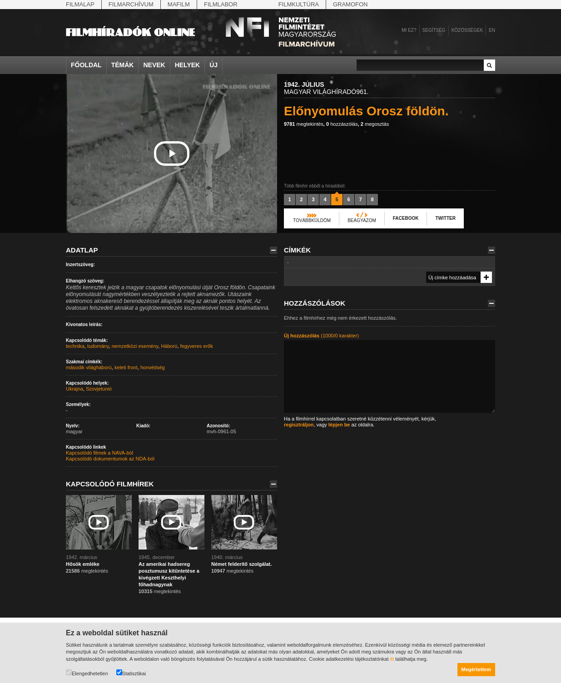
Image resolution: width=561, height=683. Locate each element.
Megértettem (476, 669)
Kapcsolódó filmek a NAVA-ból (99, 452)
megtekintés (303, 124)
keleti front (126, 367)
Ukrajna (74, 388)
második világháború (89, 367)
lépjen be (339, 424)
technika (75, 346)
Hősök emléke (82, 564)
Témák (122, 65)
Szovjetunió (99, 388)
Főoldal (86, 65)
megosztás (375, 124)
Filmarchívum (131, 4)
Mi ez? (409, 30)
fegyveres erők (196, 346)
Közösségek (467, 30)
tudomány (98, 346)
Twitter (445, 218)
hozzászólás (342, 124)
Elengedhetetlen (87, 672)
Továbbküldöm (312, 220)
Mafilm (179, 4)
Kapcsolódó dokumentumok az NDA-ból (110, 458)
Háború (169, 346)
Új (213, 65)
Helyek (187, 65)
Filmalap (80, 4)
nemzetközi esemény (135, 346)
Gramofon (350, 4)
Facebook (406, 218)
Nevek (154, 65)
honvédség (152, 367)
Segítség (434, 30)
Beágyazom (362, 220)
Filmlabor (221, 4)
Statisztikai (131, 672)
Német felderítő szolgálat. (241, 564)
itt (392, 659)
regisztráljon (298, 424)
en (492, 30)
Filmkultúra (298, 4)
